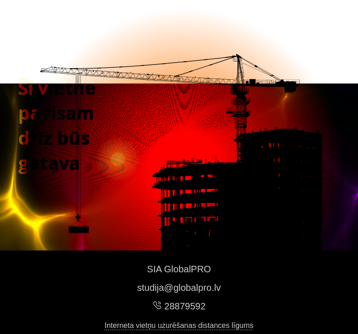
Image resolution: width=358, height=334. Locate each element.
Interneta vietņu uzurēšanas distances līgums (178, 325)
